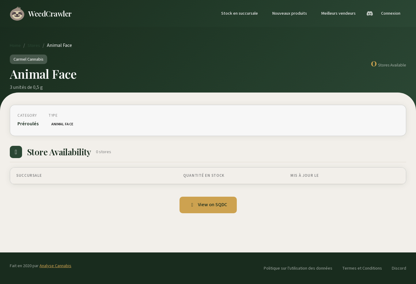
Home (15, 45)
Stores (34, 45)
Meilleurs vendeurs (338, 13)
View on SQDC (208, 204)
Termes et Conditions (362, 268)
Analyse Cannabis (55, 266)
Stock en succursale (239, 13)
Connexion (390, 13)
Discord (399, 268)
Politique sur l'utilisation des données (298, 268)
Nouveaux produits (289, 13)
